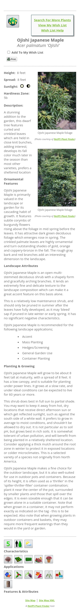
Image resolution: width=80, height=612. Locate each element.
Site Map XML (47, 600)
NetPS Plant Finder (64, 139)
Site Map (30, 600)
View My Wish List (52, 25)
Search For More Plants (52, 20)
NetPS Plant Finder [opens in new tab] (39, 605)
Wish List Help (52, 30)
